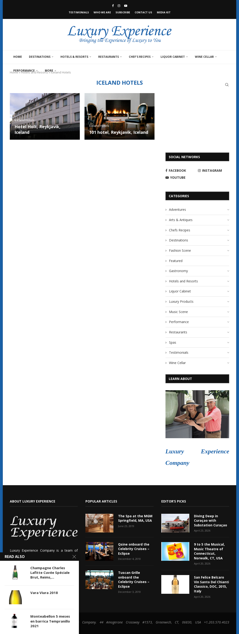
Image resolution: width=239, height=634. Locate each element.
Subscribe (123, 12)
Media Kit (164, 12)
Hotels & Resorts (74, 57)
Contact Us (143, 12)
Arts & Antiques (181, 220)
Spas (172, 342)
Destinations (39, 57)
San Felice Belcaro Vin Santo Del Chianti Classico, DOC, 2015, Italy (211, 584)
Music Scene (178, 312)
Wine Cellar (204, 57)
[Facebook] (113, 6)
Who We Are (102, 12)
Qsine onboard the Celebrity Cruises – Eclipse (133, 549)
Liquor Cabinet (173, 57)
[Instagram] (119, 6)
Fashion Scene (180, 250)
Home (17, 57)
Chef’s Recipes (140, 57)
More (49, 71)
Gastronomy (178, 271)
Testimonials (79, 12)
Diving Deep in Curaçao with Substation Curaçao (210, 520)
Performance (24, 71)
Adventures (177, 209)
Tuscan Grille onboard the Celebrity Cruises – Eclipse (133, 579)
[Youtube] (125, 6)
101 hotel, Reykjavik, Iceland (118, 132)
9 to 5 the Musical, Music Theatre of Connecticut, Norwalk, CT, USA (209, 551)
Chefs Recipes (179, 230)
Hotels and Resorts (183, 281)
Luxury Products (181, 301)
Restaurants (108, 57)
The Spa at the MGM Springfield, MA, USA (135, 518)
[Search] (227, 84)
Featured (176, 261)
